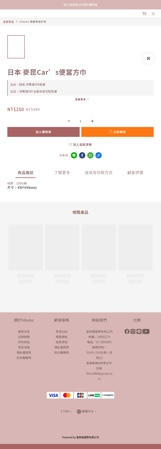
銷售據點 (62, 337)
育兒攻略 (24, 347)
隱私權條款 (24, 352)
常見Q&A (62, 331)
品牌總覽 (24, 337)
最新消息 (24, 331)
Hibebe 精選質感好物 (32, 21)
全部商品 (8, 21)
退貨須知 (62, 342)
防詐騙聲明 (24, 358)
